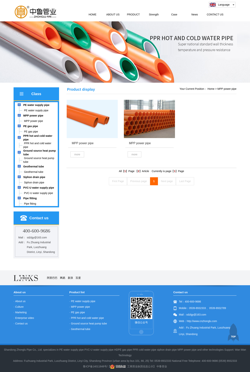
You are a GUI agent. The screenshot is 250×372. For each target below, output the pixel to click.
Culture (19, 306)
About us (20, 301)
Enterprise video (24, 317)
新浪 (70, 277)
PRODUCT (133, 14)
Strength (154, 14)
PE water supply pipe (83, 301)
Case (174, 14)
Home (210, 88)
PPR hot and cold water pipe (87, 317)
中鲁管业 (162, 366)
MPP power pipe (226, 88)
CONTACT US (215, 14)
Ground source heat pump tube (89, 323)
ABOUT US (112, 14)
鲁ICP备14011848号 (95, 366)
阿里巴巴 (52, 277)
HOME (92, 14)
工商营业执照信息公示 (131, 366)
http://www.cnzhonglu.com (202, 321)
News (194, 14)
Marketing (21, 312)
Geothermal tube (80, 329)
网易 (62, 277)
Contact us (21, 323)
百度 (78, 277)
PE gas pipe (78, 312)
